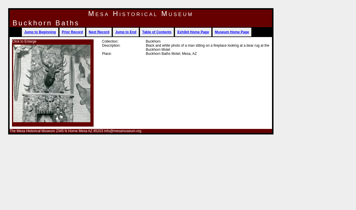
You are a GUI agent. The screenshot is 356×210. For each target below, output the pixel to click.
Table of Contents (156, 32)
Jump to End (125, 32)
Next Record (99, 32)
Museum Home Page (232, 32)
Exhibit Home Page (193, 32)
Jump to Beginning (40, 32)
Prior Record (72, 32)
